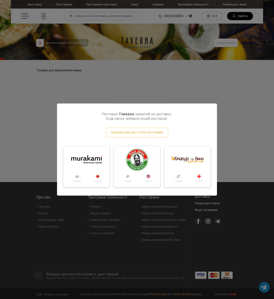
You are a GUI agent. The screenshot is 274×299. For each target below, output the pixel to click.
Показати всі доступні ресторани (137, 132)
